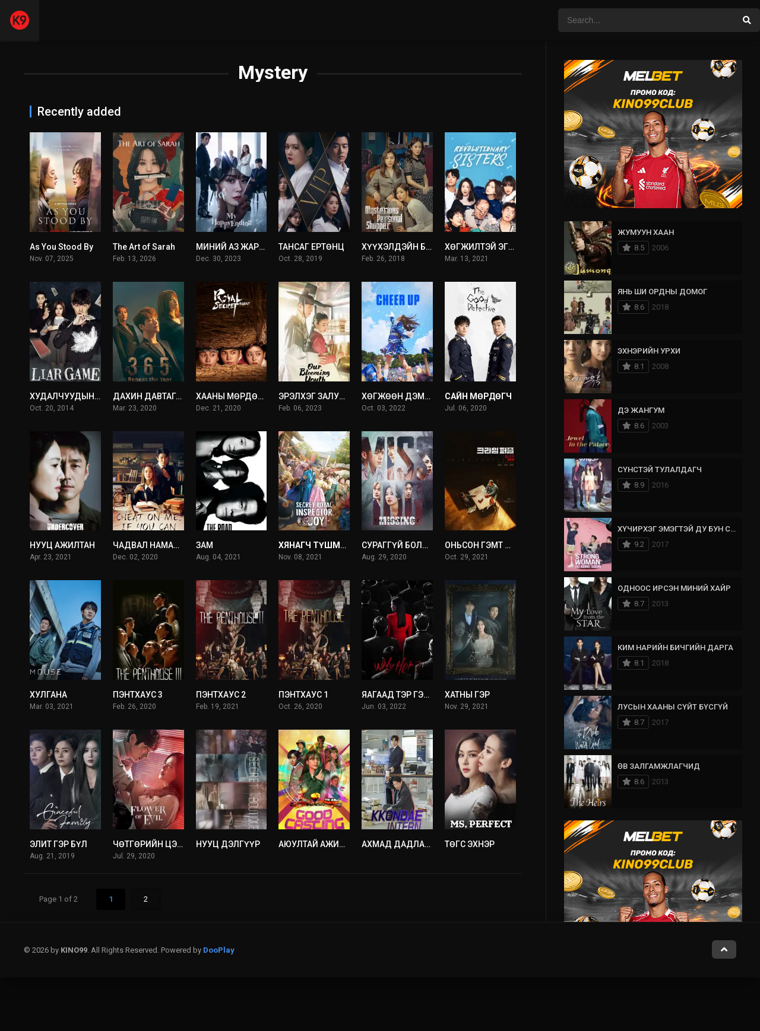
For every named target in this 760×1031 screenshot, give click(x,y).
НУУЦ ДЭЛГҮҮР (228, 844)
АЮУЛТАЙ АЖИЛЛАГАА (324, 844)
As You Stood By (61, 247)
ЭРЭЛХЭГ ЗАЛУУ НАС (320, 396)
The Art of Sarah (144, 247)
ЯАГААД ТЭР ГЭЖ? (399, 694)
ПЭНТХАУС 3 (138, 694)
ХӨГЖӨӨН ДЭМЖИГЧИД (412, 396)
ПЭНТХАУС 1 (303, 694)
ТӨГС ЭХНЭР (470, 844)
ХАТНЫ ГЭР (467, 694)
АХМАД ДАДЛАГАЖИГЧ (410, 844)
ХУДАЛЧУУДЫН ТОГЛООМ (83, 396)
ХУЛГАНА (48, 694)
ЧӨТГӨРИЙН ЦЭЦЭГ (153, 844)
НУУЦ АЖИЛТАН (62, 545)
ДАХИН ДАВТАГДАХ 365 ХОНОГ (176, 396)
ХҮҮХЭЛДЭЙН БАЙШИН (409, 247)
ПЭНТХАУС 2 (221, 694)
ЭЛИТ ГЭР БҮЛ (58, 844)
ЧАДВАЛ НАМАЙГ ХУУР (160, 545)
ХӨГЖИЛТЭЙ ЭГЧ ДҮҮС (492, 247)
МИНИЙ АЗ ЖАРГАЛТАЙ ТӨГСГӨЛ (262, 247)
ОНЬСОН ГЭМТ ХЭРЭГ (489, 545)
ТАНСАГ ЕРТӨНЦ (311, 247)
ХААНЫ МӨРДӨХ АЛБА (241, 396)
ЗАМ (204, 545)
